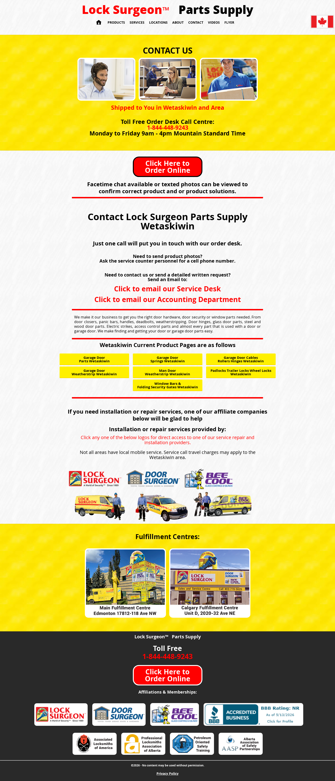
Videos (214, 22)
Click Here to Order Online (167, 166)
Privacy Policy (167, 773)
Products (116, 22)
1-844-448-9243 (167, 127)
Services (137, 22)
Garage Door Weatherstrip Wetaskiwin (94, 372)
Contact (195, 22)
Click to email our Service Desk (167, 288)
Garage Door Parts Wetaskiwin (94, 359)
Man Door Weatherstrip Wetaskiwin (167, 372)
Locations (158, 22)
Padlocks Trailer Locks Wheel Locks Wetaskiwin (241, 372)
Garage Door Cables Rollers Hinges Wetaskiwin (241, 359)
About (178, 22)
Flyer (229, 22)
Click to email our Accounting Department (167, 299)
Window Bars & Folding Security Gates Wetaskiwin (167, 385)
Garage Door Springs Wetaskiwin (167, 359)
